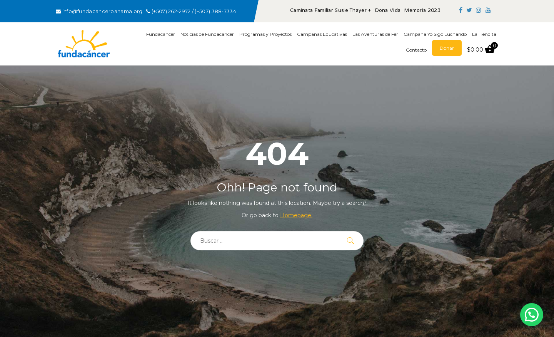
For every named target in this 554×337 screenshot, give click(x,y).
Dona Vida (388, 10)
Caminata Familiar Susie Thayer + (330, 10)
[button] (531, 314)
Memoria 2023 (422, 10)
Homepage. (296, 215)
